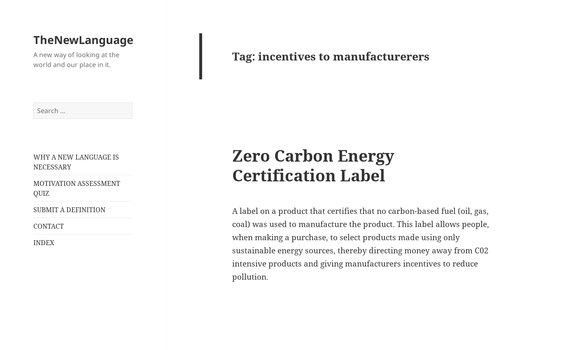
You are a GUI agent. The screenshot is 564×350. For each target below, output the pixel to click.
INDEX (43, 242)
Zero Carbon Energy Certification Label (313, 165)
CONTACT (48, 226)
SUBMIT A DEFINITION (69, 209)
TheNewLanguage (83, 39)
